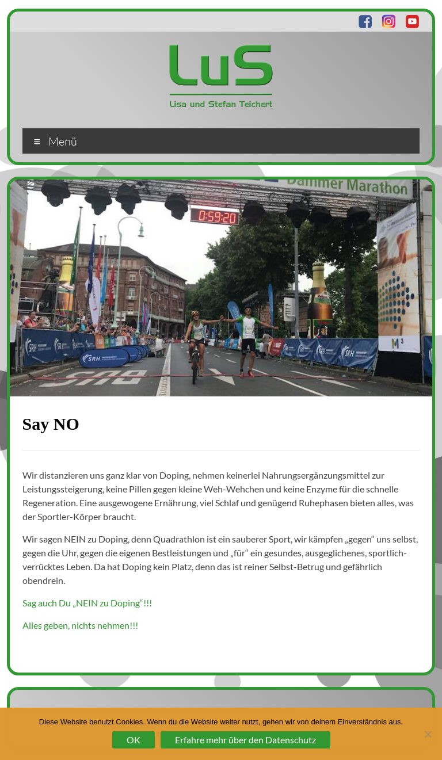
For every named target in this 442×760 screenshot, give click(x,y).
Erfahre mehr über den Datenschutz (245, 739)
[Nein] (427, 734)
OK (133, 739)
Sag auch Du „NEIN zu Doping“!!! (87, 602)
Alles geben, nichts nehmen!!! (80, 625)
